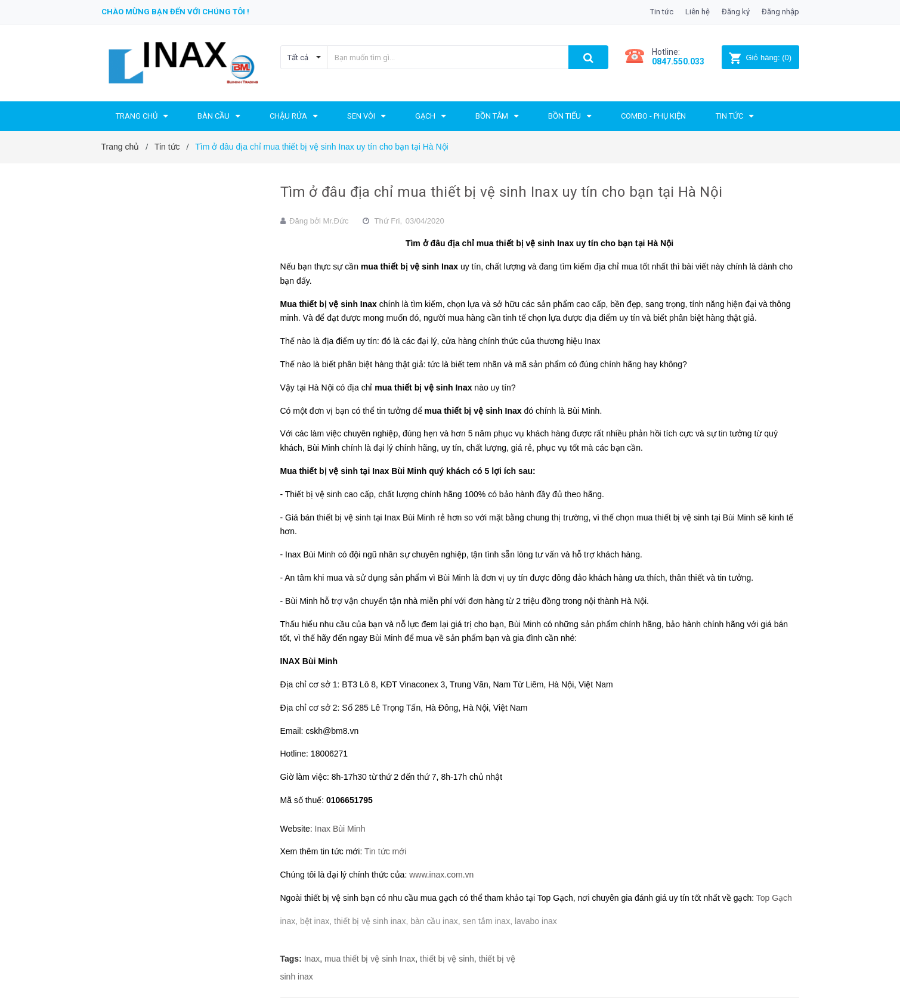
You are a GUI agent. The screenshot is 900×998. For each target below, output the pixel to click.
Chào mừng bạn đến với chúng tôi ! (175, 11)
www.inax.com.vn (441, 874)
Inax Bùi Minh (340, 828)
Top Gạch (774, 898)
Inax (312, 958)
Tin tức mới (385, 851)
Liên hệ (697, 11)
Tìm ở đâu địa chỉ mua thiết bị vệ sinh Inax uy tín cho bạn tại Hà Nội (501, 192)
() (760, 57)
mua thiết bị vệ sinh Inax (369, 958)
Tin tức (661, 11)
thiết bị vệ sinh (447, 958)
